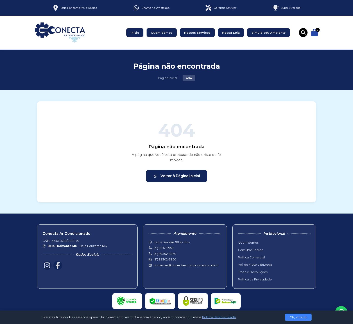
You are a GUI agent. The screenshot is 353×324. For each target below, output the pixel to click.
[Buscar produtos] (303, 32)
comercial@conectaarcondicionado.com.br (186, 265)
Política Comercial (251, 257)
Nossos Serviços (197, 32)
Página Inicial (167, 78)
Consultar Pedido (250, 250)
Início (135, 32)
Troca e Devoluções (252, 272)
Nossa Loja (231, 32)
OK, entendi (298, 317)
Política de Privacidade (255, 279)
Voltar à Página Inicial (176, 176)
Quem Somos (161, 32)
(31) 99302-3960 (165, 259)
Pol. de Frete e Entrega (255, 264)
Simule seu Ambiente (268, 32)
